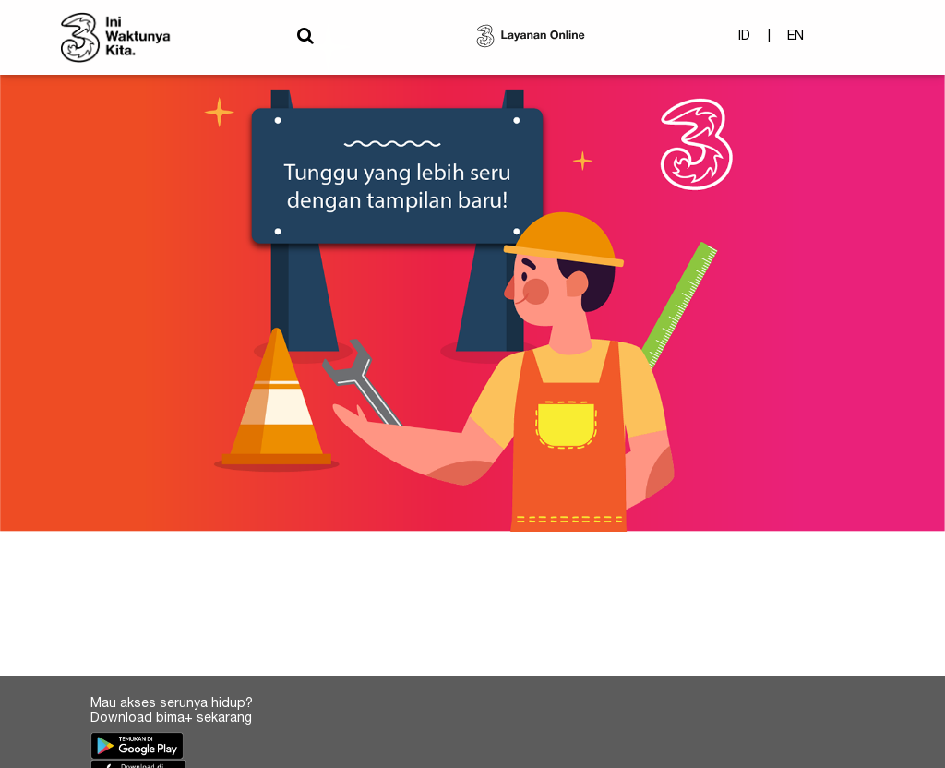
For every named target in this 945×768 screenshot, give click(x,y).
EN (795, 40)
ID (744, 40)
